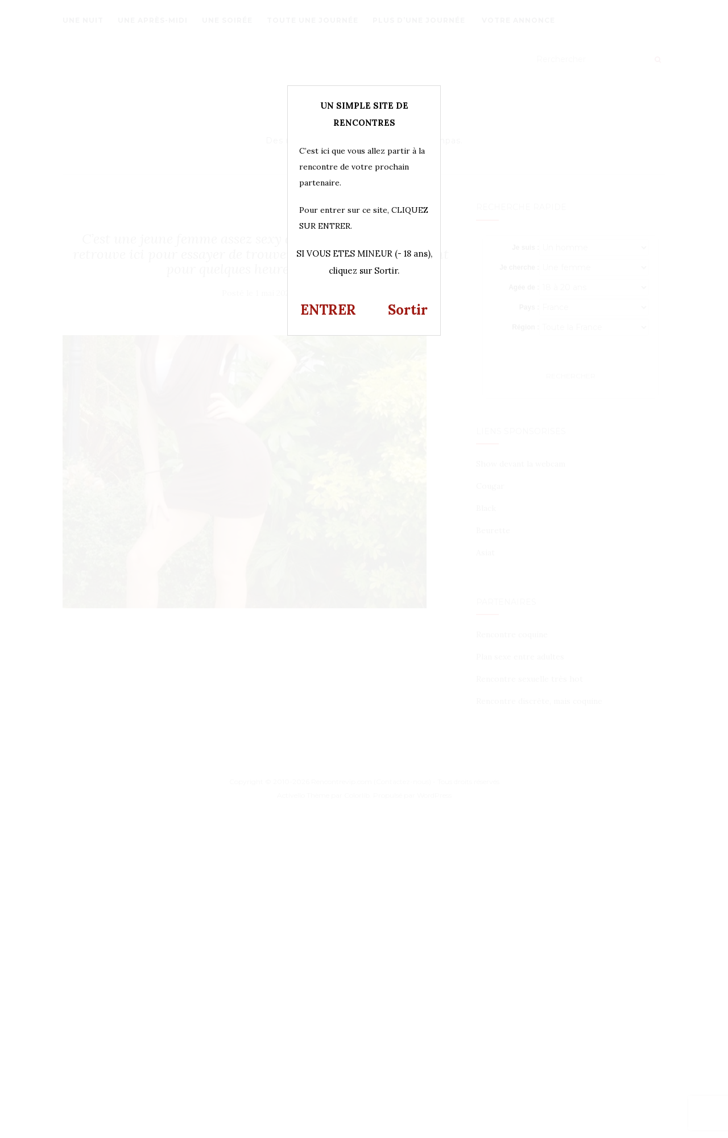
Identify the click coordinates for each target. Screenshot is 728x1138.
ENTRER (328, 310)
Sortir (408, 310)
